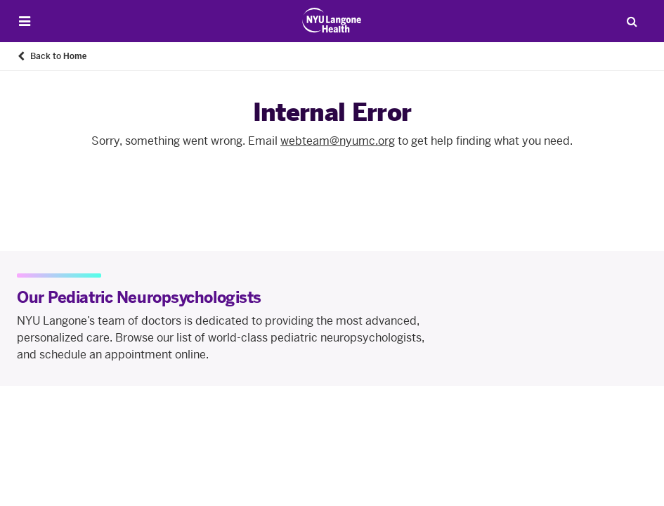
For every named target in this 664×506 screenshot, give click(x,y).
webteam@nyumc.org (337, 141)
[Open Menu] (25, 21)
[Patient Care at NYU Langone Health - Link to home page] (332, 20)
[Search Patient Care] (632, 21)
